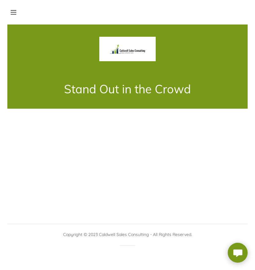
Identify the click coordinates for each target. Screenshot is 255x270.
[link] (127, 49)
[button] (13, 12)
